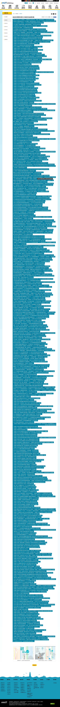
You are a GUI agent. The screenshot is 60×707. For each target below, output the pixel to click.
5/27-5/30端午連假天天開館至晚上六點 (46, 279)
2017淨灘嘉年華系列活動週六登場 (19, 320)
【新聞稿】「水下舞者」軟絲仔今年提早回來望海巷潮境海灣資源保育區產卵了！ (26, 561)
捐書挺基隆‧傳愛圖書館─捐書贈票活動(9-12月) (21, 239)
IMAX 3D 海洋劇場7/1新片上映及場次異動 (34, 341)
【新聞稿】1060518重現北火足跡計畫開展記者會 (41, 41)
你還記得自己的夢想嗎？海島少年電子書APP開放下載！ (22, 174)
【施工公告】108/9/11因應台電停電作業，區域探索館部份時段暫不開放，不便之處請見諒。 (28, 418)
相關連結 (41, 701)
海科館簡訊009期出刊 (38, 216)
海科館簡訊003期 (23, 212)
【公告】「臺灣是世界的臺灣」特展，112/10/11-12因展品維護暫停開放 (25, 143)
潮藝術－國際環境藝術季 (40, 19)
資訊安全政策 (29, 701)
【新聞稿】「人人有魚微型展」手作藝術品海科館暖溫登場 (22, 118)
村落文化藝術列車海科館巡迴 (51, 226)
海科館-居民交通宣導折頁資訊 (50, 221)
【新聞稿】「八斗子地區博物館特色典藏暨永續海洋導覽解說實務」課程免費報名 (26, 528)
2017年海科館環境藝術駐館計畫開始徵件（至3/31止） (22, 296)
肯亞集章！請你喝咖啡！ (29, 363)
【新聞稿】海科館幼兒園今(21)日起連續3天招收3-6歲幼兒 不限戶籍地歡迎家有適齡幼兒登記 (28, 541)
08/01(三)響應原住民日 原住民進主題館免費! (42, 355)
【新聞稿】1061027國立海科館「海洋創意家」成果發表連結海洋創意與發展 (26, 67)
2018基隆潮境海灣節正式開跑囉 (47, 185)
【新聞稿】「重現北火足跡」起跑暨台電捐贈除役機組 (43, 294)
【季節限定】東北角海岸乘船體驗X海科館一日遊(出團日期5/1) (23, 286)
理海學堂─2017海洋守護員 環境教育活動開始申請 (36, 299)
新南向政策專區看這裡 (51, 333)
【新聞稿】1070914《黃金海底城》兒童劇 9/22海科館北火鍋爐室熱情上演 (26, 97)
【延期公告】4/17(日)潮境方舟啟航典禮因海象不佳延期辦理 (23, 531)
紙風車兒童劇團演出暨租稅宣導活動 (19, 271)
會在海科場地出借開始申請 (17, 234)
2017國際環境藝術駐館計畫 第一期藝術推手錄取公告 (22, 282)
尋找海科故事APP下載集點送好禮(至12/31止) (20, 250)
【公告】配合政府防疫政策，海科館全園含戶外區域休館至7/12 (43, 588)
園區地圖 (3, 687)
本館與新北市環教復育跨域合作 (18, 21)
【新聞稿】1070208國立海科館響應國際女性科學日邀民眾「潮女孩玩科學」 (26, 75)
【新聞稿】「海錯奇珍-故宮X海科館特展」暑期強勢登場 (43, 406)
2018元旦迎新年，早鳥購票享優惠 (19, 350)
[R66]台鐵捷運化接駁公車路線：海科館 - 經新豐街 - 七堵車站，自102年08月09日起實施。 (28, 221)
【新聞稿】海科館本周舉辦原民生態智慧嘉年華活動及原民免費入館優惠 (25, 426)
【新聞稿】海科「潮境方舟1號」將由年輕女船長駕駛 (43, 558)
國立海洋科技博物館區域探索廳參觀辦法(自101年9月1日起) (23, 213)
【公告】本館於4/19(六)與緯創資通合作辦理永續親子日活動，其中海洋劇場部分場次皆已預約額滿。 (30, 129)
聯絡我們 (46, 3)
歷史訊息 (8, 690)
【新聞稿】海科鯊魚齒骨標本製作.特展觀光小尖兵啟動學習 (41, 480)
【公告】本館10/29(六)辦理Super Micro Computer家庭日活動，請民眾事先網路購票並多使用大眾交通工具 (31, 598)
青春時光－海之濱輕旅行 (47, 269)
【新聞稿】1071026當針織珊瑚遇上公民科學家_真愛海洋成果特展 (24, 99)
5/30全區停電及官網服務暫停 (18, 267)
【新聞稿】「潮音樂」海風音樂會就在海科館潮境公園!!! (41, 409)
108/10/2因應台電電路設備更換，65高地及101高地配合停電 (23, 422)
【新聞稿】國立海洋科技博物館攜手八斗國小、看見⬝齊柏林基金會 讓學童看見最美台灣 (27, 625)
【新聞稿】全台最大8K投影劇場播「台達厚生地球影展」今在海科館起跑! (25, 560)
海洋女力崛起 (16, 690)
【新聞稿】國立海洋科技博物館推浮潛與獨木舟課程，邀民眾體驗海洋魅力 (25, 490)
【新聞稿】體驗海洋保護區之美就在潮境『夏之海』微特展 (23, 509)
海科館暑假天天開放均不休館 (46, 274)
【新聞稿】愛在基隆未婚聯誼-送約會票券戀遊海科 (44, 587)
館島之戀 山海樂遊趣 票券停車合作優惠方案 (37, 360)
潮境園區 (23, 689)
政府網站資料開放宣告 (23, 701)
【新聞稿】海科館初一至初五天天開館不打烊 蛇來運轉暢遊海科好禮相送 (25, 612)
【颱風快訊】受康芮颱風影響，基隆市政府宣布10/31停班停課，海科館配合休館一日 (27, 631)
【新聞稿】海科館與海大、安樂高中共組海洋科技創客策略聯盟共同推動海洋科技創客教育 (28, 113)
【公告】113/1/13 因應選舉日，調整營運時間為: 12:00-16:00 (23, 126)
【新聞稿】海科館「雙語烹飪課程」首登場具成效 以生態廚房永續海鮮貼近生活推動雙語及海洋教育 (29, 542)
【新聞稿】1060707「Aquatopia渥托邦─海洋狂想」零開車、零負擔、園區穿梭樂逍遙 (27, 49)
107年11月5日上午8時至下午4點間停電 (46, 376)
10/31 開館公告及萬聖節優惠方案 (48, 245)
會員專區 (42, 3)
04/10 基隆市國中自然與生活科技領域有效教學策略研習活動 (23, 199)
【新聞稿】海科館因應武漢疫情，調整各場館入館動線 (22, 455)
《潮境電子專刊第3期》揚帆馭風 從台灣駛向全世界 (45, 314)
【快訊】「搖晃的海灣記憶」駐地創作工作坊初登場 (38, 181)
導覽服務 (3, 686)
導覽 (43, 0)
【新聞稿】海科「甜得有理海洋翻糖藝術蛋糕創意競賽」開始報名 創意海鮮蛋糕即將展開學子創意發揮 (30, 536)
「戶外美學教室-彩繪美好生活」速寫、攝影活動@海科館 (22, 291)
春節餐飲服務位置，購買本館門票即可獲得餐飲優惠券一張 (23, 334)
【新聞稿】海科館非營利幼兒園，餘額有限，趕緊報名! (22, 588)
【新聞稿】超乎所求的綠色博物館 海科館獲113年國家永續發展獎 (24, 633)
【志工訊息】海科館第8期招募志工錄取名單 (20, 256)
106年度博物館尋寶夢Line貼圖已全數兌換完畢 (42, 306)
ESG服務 (50, 7)
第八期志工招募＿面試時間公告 (46, 251)
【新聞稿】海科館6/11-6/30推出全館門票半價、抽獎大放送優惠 (24, 636)
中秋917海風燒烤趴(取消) (28, 234)
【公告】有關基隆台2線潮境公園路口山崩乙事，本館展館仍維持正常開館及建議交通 (27, 634)
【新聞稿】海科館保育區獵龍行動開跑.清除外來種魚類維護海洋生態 (24, 447)
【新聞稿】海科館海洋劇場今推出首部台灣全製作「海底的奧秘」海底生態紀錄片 (26, 550)
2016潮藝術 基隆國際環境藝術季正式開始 (48, 21)
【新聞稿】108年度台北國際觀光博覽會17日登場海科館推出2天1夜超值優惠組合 (26, 116)
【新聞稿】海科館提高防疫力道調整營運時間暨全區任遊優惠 (23, 506)
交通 (45, 0)
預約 (41, 0)
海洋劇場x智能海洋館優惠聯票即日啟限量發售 (38, 119)
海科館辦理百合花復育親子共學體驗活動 (20, 30)
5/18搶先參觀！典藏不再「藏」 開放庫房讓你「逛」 (22, 380)
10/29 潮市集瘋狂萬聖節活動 (36, 239)
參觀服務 (3, 7)
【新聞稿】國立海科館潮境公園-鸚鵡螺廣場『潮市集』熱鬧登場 (24, 587)
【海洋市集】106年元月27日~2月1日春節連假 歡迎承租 (37, 30)
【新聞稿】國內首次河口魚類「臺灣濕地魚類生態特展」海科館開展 (24, 469)
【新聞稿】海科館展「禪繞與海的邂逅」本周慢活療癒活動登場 (23, 474)
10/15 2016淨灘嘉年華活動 (46, 239)
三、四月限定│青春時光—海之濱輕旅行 (38, 298)
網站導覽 (38, 3)
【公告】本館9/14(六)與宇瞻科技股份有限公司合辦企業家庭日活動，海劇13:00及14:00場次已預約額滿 (30, 603)
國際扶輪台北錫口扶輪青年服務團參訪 (40, 228)
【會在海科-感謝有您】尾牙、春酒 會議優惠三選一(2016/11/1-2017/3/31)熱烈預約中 (27, 245)
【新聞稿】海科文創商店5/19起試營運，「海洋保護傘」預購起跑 (24, 488)
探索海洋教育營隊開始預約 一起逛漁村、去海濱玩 (33, 337)
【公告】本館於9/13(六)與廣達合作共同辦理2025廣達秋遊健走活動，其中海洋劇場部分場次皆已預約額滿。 (31, 134)
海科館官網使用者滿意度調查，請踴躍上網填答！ (21, 356)
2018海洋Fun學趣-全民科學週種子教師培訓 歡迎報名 (40, 329)
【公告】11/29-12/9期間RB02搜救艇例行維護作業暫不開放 (23, 601)
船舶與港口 (29, 691)
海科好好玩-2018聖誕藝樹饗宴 (18, 374)
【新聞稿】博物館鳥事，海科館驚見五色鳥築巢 (21, 494)
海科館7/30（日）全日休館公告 (39, 334)
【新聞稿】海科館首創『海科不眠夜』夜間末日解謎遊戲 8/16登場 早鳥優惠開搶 (26, 617)
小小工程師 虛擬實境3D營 (42, 26)
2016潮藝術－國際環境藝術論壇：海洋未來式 (32, 21)
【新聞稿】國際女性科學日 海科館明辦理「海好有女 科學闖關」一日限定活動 (26, 566)
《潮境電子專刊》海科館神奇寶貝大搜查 (20, 299)
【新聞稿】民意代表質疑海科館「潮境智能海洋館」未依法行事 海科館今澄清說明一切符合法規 (29, 544)
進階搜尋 (57, 0)
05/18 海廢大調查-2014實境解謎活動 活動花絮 (32, 229)
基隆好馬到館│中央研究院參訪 (31, 638)
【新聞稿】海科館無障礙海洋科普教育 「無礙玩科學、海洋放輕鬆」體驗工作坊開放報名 (28, 618)
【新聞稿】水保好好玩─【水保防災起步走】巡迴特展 (44, 472)
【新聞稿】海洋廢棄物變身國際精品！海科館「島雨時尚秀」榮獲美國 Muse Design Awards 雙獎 (29, 630)
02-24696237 (30, 703)
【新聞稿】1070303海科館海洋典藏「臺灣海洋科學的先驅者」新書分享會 (25, 78)
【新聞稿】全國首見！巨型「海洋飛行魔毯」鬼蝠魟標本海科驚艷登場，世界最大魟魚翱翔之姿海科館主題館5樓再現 (32, 611)
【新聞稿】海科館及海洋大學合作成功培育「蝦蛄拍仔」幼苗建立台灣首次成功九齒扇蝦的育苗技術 (29, 411)
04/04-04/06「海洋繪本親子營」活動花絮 (44, 196)
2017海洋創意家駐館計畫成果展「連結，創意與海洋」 (22, 347)
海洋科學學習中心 (29, 683)
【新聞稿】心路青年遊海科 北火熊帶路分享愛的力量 (43, 512)
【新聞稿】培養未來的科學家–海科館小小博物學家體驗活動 (23, 483)
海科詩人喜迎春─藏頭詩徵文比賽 (19, 638)
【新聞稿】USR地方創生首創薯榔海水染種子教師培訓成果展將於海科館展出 (26, 440)
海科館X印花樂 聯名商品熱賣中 (34, 331)
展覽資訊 (16, 682)
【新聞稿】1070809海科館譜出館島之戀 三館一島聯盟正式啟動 (23, 94)
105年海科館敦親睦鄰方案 (38, 172)
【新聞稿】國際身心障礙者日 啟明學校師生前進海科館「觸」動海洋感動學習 (26, 513)
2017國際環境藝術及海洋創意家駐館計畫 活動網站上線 (39, 315)
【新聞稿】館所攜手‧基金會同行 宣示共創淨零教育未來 (22, 135)
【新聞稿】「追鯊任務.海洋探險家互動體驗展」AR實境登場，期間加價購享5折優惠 (27, 461)
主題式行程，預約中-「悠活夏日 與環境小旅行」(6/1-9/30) (23, 277)
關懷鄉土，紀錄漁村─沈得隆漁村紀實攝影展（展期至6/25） (23, 306)
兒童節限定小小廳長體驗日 (17, 231)
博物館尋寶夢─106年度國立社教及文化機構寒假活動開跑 (23, 259)
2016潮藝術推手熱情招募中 (39, 263)
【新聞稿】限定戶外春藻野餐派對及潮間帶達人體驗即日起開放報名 (24, 496)
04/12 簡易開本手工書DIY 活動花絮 (31, 191)
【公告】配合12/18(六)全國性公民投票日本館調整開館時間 (45, 151)
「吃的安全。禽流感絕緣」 (28, 218)
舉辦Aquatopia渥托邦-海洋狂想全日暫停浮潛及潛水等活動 (23, 172)
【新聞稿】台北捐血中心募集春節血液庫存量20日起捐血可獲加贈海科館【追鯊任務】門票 (28, 459)
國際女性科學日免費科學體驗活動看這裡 (33, 639)
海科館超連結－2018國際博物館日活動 (48, 390)
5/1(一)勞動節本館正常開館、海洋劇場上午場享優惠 (22, 285)
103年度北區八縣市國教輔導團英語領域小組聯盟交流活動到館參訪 (24, 194)
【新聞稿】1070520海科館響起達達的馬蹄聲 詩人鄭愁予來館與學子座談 (25, 88)
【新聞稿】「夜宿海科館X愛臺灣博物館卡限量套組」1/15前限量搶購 (24, 464)
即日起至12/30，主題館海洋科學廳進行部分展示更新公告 (39, 250)
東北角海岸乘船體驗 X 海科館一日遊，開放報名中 (21, 298)
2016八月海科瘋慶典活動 (36, 274)
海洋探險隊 (29, 690)
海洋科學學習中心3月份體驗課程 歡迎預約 (38, 336)
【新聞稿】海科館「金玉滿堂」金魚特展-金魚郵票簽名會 (45, 104)
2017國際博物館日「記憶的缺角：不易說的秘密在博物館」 (40, 290)
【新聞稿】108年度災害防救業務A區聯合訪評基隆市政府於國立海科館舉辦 (25, 437)
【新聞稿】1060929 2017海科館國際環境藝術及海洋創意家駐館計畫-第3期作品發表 (27, 57)
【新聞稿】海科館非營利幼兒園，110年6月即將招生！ (22, 529)
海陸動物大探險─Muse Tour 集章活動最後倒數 (21, 358)
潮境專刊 (42, 684)
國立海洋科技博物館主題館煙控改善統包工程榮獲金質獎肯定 (44, 164)
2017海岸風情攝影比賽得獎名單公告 (19, 283)
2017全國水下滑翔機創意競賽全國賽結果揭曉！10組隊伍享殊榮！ (24, 170)
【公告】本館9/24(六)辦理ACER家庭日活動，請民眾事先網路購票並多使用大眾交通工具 (28, 596)
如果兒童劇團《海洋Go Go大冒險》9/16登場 (33, 320)
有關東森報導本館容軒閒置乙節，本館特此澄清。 (21, 54)
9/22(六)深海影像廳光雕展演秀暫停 (43, 364)
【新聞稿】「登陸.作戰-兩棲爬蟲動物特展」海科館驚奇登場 (23, 406)
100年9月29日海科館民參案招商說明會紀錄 (43, 210)
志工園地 (38, 701)
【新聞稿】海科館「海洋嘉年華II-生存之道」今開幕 (22, 555)
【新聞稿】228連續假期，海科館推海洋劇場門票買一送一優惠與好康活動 (25, 499)
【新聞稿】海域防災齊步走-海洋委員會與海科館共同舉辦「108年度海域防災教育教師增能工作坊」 (29, 477)
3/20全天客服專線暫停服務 (17, 314)
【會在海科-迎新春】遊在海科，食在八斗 (20, 186)
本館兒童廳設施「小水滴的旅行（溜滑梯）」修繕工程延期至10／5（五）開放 (41, 371)
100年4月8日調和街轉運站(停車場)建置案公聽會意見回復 (22, 204)
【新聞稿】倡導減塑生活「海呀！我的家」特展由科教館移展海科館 (24, 456)
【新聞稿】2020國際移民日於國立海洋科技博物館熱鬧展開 (23, 512)
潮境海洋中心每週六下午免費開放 (19, 19)
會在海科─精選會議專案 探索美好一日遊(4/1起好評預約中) (23, 264)
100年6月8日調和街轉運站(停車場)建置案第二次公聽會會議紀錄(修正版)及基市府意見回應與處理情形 (30, 209)
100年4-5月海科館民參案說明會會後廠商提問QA (21, 202)
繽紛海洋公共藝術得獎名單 (42, 188)
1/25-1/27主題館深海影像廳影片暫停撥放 (20, 371)
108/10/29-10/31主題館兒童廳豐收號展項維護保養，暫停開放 (23, 448)
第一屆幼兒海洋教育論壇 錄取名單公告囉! (36, 352)
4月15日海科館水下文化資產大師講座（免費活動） (36, 186)
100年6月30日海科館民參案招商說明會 (19, 207)
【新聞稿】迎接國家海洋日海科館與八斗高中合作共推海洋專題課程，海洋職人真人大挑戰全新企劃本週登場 (31, 525)
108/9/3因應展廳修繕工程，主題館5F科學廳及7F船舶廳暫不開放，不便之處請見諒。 (27, 414)
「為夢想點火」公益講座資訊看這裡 (38, 380)
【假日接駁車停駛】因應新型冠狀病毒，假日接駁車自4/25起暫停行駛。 (43, 579)
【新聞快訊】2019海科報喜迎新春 (40, 368)
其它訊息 (6, 29)
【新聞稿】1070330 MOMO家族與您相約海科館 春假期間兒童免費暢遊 (25, 91)
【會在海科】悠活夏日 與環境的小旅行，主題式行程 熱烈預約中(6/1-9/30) (25, 279)
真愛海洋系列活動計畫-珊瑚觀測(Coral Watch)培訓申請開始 (40, 339)
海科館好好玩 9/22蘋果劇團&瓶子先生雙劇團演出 (21, 361)
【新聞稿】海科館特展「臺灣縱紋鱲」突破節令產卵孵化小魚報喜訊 (24, 458)
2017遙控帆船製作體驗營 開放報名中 (42, 317)
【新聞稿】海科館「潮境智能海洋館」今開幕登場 (43, 553)
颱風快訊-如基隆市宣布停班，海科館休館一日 (21, 417)
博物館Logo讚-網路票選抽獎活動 (18, 180)
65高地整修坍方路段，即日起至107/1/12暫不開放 (46, 350)
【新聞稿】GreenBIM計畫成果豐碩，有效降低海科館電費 (22, 493)
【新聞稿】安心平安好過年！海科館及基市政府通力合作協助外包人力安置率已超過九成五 (28, 467)
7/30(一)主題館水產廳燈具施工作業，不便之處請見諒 (22, 162)
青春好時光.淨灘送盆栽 (17, 261)
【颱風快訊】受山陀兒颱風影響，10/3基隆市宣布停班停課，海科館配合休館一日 (26, 132)
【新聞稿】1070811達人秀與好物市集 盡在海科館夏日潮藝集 (23, 368)
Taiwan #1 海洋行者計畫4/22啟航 (30, 391)
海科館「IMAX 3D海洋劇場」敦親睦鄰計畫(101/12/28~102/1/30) (24, 215)
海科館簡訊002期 (16, 212)
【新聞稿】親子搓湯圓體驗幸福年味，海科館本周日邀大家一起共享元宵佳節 (26, 614)
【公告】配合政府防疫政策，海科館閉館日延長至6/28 (43, 118)
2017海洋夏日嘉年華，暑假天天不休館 (36, 307)
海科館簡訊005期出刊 (31, 212)
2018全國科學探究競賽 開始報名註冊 (38, 321)
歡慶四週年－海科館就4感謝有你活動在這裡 (20, 331)
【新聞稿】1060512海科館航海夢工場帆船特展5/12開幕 (22, 41)
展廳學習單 (29, 688)
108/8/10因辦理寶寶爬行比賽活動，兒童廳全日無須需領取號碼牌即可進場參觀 (26, 415)
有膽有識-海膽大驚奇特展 (41, 29)
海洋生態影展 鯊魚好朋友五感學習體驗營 (43, 266)
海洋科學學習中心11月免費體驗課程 (19, 248)
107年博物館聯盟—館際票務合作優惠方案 (20, 328)
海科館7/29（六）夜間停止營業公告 (19, 639)
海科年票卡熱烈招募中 (37, 174)
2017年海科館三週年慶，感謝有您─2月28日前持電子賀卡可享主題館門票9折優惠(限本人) (28, 253)
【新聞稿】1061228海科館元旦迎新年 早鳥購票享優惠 (44, 72)
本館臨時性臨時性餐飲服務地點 (31, 350)
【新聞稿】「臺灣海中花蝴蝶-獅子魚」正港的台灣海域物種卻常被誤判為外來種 (26, 547)
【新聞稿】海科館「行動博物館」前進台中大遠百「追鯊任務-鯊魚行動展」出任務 (27, 403)
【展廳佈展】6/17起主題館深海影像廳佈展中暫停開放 (46, 585)
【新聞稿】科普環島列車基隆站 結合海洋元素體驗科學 (22, 110)
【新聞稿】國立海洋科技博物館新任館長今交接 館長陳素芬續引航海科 (25, 137)
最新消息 (10, 7)
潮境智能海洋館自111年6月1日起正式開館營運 (21, 148)
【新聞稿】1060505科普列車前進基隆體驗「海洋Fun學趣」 (23, 40)
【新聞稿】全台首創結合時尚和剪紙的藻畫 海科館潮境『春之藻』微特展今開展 (26, 507)
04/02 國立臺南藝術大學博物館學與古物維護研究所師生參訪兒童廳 (24, 196)
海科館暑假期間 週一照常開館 (50, 387)
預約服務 (3, 684)
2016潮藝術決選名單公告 (48, 259)
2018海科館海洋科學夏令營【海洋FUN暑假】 (35, 387)
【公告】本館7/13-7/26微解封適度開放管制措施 (21, 591)
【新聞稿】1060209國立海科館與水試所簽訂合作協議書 (43, 32)
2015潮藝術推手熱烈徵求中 (40, 636)
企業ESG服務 (16, 692)
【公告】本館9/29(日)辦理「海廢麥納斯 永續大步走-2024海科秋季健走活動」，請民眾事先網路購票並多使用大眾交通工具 (33, 604)
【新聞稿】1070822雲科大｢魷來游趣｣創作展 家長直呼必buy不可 (24, 96)
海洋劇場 (36, 0)
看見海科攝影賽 (29, 224)
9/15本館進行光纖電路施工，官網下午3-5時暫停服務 (22, 321)
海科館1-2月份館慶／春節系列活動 (32, 258)
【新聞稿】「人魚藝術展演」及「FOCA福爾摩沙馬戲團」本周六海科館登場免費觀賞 (27, 428)
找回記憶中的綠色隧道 (36, 24)
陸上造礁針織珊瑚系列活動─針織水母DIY (39, 333)
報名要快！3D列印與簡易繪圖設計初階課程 (35, 247)
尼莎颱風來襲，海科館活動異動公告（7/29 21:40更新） (37, 344)
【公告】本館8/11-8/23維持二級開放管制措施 (21, 593)
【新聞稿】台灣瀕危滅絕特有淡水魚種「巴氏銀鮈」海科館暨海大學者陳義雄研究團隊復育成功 (29, 482)
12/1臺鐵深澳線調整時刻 (39, 231)
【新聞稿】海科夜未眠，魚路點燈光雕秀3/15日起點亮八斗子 (23, 558)
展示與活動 (16, 7)
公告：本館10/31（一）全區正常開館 (19, 244)
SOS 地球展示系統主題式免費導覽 (30, 374)
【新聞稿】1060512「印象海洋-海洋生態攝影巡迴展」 (44, 40)
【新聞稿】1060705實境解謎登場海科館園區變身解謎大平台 (23, 45)
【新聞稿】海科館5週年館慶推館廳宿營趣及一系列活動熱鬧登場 (24, 104)
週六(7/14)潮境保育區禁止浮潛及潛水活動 (34, 161)
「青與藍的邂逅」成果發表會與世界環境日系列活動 (22, 383)
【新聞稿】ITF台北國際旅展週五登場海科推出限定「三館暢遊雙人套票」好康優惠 (27, 471)
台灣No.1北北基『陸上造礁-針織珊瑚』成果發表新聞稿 (39, 175)
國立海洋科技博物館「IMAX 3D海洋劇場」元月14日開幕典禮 (23, 216)
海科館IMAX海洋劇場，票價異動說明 (19, 341)
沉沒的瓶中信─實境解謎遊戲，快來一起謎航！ (21, 307)
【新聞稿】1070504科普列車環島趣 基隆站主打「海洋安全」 (23, 81)
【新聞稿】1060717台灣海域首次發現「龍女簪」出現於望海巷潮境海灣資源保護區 (27, 53)
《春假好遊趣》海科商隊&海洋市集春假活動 (43, 35)
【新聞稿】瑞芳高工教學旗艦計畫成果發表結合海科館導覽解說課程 (24, 401)
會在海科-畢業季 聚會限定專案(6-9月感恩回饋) (21, 269)
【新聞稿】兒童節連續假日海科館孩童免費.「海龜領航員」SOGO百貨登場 (25, 498)
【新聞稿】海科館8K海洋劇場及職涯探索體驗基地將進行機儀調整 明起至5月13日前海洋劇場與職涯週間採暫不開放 (32, 537)
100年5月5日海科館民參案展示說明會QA (37, 202)
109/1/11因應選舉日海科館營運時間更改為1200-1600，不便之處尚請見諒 (25, 451)
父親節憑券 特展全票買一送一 (28, 272)
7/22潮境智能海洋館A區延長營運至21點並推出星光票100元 (23, 123)
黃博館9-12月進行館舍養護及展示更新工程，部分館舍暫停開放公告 (24, 364)
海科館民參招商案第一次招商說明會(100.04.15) (43, 199)
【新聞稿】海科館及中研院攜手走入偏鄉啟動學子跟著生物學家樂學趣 (25, 501)
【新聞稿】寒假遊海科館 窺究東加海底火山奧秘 (46, 569)
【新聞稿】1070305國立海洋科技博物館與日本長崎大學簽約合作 (24, 76)
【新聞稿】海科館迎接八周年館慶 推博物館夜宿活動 (43, 572)
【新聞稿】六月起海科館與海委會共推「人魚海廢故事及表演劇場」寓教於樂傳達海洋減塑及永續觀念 (30, 523)
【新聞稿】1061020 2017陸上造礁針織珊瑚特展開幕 (22, 64)
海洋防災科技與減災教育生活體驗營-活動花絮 (33, 223)
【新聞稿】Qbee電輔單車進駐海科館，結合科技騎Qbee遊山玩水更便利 (25, 563)
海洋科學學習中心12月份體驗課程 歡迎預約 (44, 348)
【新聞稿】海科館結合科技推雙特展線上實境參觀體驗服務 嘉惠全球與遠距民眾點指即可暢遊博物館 (29, 574)
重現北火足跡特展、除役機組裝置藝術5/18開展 (21, 293)
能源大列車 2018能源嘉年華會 (18, 337)
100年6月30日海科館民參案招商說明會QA (20, 210)
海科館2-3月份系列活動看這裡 (18, 304)
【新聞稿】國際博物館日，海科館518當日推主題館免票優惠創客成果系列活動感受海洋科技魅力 (29, 115)
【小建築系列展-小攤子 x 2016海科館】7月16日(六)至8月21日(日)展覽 (25, 26)
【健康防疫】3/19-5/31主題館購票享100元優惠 (38, 158)
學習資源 (30, 7)
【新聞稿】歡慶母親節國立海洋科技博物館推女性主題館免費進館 (43, 110)
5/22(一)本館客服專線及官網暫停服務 (33, 280)
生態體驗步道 (23, 692)
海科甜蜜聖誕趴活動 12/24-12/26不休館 (20, 251)
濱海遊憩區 (23, 690)
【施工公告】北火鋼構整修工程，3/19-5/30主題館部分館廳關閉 (24, 485)
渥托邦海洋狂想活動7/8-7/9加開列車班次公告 (21, 342)
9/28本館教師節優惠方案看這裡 (40, 56)
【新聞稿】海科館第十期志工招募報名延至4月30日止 (46, 496)
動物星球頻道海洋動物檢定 (17, 275)
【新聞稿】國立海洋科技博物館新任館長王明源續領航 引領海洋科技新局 (25, 615)
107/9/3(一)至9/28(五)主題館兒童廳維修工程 (39, 162)
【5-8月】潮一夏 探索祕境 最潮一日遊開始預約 (40, 383)
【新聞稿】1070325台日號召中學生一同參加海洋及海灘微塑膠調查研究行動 (26, 83)
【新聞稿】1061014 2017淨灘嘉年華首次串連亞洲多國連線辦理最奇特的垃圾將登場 (27, 61)
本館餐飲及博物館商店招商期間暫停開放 (39, 347)
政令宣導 (6, 36)
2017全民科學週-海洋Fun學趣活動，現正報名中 (41, 302)
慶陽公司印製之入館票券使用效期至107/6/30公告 (21, 329)
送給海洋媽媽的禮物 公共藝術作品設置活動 (45, 178)
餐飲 (39, 0)
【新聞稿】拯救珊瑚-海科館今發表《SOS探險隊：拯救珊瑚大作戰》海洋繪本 (26, 552)
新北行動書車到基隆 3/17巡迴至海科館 (34, 301)
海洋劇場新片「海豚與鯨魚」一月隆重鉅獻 (47, 256)
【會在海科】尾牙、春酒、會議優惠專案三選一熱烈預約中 (36, 248)
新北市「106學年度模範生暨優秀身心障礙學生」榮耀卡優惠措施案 (24, 348)
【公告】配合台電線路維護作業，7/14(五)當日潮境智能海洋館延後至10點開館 (26, 146)
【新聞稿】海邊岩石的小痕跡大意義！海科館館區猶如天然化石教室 (24, 564)
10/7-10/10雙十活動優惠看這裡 (38, 345)
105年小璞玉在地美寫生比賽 (39, 264)
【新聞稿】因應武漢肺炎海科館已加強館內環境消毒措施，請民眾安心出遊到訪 (26, 453)
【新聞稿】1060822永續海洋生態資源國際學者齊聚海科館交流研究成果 (25, 51)
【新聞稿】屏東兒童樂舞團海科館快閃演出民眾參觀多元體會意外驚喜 (25, 407)
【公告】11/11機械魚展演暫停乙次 (35, 599)
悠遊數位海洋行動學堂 (29, 685)
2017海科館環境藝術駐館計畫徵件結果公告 (31, 288)
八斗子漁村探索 (29, 695)
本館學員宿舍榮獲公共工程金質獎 (49, 177)
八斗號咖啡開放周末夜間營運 (18, 263)
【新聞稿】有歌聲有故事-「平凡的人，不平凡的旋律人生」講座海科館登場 (25, 510)
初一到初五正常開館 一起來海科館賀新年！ (20, 323)
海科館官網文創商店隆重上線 (18, 379)
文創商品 (41, 682)
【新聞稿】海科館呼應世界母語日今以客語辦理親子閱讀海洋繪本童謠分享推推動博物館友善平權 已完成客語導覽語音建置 (33, 131)
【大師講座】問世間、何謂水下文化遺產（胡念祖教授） (43, 393)
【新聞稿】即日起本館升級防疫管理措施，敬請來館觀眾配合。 (44, 509)
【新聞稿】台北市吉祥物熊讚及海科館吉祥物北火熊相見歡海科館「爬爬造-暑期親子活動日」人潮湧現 (30, 431)
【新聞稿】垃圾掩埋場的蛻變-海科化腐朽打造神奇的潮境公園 (23, 572)
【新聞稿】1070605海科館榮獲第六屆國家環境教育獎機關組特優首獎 (24, 89)
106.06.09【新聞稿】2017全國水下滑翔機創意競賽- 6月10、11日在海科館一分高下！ (27, 46)
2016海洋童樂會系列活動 (45, 261)
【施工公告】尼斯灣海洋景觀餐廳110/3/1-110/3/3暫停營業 (23, 159)
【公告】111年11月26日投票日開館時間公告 (20, 599)
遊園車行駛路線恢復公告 (17, 183)
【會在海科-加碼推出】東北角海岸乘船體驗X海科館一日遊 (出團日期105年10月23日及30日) (28, 236)
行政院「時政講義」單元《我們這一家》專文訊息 (35, 232)
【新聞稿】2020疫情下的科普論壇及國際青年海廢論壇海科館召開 (24, 521)
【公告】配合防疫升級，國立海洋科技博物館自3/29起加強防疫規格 (44, 529)
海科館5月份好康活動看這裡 (18, 288)
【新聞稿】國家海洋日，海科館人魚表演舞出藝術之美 (22, 526)
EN (35, 3)
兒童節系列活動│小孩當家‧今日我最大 (30, 178)
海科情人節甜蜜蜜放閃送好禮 (28, 228)
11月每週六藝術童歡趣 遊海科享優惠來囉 (20, 247)
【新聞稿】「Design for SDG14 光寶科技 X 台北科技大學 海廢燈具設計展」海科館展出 (27, 515)
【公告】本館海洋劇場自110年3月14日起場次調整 (21, 579)
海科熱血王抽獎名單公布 (17, 228)
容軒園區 (23, 686)
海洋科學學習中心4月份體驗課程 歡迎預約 (20, 390)
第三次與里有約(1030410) (17, 641)
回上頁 (34, 665)
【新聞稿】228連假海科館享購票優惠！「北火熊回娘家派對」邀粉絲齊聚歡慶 (26, 623)
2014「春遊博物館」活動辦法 (18, 185)
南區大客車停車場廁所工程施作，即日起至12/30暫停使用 (37, 326)
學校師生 (30, 3)
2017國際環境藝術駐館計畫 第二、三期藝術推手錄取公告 (45, 312)
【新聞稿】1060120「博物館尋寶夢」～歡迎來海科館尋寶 (23, 32)
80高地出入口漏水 (16, 372)
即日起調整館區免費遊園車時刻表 (29, 314)
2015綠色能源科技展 (44, 639)
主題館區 (23, 684)
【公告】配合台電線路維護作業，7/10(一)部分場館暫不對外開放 (24, 145)
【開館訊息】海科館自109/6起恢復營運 (41, 159)
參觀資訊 (3, 682)
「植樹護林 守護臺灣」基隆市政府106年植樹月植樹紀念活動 (23, 294)
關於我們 (23, 7)
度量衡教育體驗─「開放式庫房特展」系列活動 (39, 356)
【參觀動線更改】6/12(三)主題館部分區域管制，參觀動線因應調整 (24, 585)
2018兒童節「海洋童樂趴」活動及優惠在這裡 (20, 339)
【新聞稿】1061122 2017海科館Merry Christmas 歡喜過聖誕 (23, 72)
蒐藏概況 (35, 682)
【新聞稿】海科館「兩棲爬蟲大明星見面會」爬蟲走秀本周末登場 (24, 412)
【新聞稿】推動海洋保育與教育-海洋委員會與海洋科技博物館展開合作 (25, 434)
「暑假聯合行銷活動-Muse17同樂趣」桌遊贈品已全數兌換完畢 (23, 56)
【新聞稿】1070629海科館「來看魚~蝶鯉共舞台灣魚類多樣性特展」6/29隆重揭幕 (27, 92)
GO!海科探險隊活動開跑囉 (28, 267)
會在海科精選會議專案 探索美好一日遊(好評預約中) (30, 261)
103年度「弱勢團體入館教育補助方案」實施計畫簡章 (42, 224)
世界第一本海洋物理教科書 (29, 694)
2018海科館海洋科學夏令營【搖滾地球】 (20, 387)
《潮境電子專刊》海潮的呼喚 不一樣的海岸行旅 (40, 285)
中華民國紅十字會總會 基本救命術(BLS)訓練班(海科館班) (22, 164)
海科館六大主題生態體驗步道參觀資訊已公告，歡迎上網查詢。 (36, 180)
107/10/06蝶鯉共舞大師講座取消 (26, 372)
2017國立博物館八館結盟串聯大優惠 (45, 258)
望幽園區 (23, 687)
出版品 (42, 686)
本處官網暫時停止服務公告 (17, 218)
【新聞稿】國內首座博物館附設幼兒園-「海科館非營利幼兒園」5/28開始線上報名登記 (27, 595)
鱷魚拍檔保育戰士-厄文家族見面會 (47, 229)
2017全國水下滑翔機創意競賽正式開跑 (19, 301)
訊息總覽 (6, 16)
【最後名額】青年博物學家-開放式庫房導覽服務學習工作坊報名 (35, 379)
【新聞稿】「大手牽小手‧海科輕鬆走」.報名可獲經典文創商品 (23, 472)
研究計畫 (36, 684)
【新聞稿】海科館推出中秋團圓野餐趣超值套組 (47, 437)
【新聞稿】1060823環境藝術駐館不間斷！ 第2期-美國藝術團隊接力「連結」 (26, 43)
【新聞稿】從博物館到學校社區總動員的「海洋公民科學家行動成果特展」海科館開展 (27, 520)
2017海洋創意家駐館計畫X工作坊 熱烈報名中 (20, 309)
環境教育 (16, 686)
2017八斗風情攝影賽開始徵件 (34, 256)
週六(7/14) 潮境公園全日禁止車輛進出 (19, 161)
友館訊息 (6, 39)
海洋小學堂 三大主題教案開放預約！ (35, 390)
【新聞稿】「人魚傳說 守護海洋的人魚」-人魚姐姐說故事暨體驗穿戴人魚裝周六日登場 (27, 475)
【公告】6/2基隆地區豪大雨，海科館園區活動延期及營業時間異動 (43, 282)
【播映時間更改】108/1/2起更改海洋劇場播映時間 (34, 369)
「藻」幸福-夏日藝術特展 (17, 178)
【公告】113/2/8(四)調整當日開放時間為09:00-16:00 (22, 142)
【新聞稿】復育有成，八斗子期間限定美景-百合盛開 (42, 493)
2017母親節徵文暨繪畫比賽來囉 (39, 291)
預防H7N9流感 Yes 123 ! (47, 216)
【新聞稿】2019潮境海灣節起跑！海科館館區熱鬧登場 (22, 105)
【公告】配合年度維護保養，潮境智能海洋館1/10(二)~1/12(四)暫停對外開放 (26, 150)
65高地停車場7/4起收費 (50, 19)
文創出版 (43, 7)
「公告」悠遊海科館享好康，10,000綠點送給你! (21, 119)
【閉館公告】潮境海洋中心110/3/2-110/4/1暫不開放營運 (22, 577)
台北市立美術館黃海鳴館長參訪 (18, 191)
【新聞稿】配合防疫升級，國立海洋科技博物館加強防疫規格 (23, 553)
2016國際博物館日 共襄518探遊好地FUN (41, 267)
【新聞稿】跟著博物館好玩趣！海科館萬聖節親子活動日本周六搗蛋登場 (25, 445)
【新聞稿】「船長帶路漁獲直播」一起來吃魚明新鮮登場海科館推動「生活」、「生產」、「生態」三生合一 (31, 518)
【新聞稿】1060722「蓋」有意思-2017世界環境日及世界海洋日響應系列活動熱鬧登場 (27, 37)
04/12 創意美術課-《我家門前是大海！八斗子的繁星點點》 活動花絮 (24, 193)
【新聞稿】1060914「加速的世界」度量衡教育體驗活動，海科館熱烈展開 (25, 59)
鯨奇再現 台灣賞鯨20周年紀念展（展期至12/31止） (39, 310)
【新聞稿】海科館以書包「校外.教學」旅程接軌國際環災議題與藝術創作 (25, 502)
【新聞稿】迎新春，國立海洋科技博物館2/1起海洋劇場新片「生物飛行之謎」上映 (27, 568)
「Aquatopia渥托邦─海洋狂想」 (18, 22)
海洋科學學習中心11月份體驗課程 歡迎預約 (20, 353)
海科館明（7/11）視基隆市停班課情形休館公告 (36, 388)
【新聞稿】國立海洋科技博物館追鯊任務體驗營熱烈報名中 (23, 111)
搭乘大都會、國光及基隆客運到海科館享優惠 (20, 360)
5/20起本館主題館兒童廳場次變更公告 (19, 280)
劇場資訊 (15, 689)
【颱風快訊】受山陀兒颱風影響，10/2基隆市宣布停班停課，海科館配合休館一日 (26, 607)
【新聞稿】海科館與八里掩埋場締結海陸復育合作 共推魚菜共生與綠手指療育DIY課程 (27, 443)
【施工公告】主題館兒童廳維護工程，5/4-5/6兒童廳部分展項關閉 (24, 580)
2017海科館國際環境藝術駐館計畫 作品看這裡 (37, 342)
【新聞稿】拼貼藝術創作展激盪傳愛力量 (20, 429)
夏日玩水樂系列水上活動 (30, 266)
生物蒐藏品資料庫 (36, 688)
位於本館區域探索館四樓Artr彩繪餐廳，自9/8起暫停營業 (22, 345)
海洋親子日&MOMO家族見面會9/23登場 (38, 318)
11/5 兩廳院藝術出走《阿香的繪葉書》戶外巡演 (47, 242)
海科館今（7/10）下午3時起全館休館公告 (20, 388)
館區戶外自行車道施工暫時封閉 (29, 231)
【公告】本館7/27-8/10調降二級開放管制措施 (38, 591)
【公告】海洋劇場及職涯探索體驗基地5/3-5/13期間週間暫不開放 (24, 534)
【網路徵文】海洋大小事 (50, 388)
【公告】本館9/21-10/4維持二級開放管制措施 (37, 154)
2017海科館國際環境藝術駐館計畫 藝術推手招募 (46, 275)
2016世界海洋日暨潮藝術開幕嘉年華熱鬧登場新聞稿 (34, 22)
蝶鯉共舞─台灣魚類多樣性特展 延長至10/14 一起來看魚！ (23, 393)
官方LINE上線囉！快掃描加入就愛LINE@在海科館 (37, 328)
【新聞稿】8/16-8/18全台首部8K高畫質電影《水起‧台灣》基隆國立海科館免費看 (27, 432)
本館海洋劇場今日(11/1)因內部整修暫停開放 (20, 352)
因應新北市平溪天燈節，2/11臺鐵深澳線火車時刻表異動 (22, 302)
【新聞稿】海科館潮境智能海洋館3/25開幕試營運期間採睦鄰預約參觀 (25, 556)
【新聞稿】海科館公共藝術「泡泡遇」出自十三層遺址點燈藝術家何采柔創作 (26, 439)
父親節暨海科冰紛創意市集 (30, 19)
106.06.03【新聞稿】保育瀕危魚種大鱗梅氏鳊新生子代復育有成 (24, 35)
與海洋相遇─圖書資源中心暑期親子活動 (37, 358)
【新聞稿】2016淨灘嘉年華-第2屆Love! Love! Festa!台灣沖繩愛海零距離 (25, 242)
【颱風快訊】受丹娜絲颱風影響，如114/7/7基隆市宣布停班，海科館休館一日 (26, 626)
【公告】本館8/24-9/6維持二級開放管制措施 (20, 154)
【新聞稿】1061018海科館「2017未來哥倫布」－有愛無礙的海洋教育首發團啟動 (26, 62)
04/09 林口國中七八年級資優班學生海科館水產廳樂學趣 (39, 197)
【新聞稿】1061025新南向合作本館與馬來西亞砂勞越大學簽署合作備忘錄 (25, 65)
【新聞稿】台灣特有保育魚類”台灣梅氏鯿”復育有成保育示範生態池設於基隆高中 (27, 100)
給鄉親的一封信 (50, 180)
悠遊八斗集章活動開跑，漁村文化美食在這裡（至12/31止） (40, 309)
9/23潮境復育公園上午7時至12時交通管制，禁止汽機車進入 (23, 355)
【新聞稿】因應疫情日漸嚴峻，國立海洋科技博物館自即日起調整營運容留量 (26, 545)
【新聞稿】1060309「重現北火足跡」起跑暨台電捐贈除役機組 (40, 293)
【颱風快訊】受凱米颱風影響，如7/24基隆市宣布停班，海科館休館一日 (25, 127)
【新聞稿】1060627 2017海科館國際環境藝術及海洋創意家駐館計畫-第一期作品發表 (27, 38)
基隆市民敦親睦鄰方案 (41, 189)
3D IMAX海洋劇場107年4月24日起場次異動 (39, 377)
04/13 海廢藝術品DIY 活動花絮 (43, 191)
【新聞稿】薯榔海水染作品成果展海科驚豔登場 (47, 510)
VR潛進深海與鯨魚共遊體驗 (47, 271)
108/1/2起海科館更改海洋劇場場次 (19, 369)
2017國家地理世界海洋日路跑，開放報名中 (34, 283)
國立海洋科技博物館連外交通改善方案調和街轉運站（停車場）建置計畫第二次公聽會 (27, 205)
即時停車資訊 (56, 3)
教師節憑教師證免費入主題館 (18, 226)
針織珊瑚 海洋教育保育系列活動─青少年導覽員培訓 (22, 333)
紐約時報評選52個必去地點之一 (28, 641)
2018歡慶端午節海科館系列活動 (18, 385)
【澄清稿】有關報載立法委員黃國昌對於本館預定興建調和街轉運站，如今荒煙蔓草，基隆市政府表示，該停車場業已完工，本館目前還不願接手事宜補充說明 (35, 424)
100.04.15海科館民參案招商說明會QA (19, 201)
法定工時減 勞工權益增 (48, 232)
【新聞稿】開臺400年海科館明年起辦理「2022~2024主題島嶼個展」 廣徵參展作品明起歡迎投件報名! (30, 590)
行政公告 (6, 23)
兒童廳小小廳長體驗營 (48, 231)
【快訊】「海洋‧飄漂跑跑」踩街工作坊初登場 (21, 181)
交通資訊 (3, 689)
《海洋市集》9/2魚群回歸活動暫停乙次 (37, 54)
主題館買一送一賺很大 (41, 395)
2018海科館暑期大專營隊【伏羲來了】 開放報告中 (21, 396)
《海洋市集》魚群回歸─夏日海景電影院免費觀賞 (21, 310)
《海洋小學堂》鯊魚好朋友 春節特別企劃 (20, 326)
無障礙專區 (3, 690)
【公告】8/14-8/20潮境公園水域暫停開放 (41, 601)
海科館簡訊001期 (31, 210)
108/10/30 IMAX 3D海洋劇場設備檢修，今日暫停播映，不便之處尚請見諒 (25, 450)
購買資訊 (41, 687)
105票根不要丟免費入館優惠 (29, 263)
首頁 (13, 13)
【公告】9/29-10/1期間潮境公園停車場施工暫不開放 (40, 156)
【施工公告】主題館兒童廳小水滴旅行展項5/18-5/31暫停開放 (23, 151)
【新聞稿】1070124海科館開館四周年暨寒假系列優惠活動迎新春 (24, 73)
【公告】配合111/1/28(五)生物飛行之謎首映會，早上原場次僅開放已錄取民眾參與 (27, 107)
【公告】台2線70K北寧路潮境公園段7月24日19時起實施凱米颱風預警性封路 (26, 140)
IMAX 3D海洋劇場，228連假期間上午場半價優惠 (33, 304)
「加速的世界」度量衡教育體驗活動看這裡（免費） (22, 318)
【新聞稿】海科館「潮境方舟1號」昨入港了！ (21, 548)
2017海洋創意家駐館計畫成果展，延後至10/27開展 (37, 353)
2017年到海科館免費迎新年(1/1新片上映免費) (45, 255)
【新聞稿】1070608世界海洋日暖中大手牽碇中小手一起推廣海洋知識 (24, 395)
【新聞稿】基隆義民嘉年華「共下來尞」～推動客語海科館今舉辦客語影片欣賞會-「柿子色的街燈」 (30, 124)
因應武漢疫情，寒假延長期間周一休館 (39, 455)
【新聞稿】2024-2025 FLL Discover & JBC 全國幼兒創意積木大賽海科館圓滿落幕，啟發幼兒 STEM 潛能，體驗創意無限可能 (34, 139)
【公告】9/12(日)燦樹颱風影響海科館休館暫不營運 (21, 156)
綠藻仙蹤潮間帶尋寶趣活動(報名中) (19, 266)
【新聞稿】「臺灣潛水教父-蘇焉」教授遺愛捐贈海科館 (22, 409)
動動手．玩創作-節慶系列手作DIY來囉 (30, 275)
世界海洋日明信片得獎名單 (27, 183)
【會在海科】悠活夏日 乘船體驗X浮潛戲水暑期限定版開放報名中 (24, 317)
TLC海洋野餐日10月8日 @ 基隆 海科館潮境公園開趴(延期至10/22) (24, 29)
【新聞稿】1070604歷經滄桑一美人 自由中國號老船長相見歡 (23, 86)
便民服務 (51, 3)
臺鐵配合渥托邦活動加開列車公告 (35, 269)
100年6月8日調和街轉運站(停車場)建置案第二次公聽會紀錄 (37, 207)
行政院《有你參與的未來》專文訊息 (19, 232)
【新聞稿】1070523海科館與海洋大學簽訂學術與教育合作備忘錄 (24, 80)
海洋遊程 (56, 7)
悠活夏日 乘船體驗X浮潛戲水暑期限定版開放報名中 (33, 385)
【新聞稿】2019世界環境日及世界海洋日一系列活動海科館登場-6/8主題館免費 (26, 398)
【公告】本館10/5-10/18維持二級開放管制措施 (21, 158)
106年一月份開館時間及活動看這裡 (34, 251)
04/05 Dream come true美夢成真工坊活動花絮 (21, 197)
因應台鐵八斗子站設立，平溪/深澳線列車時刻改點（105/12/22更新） (25, 255)
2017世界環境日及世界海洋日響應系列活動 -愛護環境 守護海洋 (23, 312)
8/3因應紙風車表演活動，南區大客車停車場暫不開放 (45, 412)
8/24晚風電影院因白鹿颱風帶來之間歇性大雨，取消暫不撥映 (40, 417)
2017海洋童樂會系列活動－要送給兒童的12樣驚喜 (41, 296)
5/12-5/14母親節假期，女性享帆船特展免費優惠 (21, 290)
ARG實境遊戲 (16, 687)
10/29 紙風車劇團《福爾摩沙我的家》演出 (20, 240)
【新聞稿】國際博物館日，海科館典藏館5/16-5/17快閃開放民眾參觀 (24, 491)
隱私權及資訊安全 (16, 701)
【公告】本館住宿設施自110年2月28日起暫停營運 (42, 577)
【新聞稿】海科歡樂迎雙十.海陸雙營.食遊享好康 (21, 442)
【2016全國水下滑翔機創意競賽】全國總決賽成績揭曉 (22, 24)
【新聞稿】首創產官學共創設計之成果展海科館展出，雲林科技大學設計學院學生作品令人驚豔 (29, 466)
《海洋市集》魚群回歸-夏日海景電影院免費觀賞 (32, 185)
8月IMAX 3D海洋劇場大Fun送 (39, 272)
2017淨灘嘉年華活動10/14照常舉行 (45, 59)
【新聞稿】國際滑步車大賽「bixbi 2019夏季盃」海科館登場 (23, 399)
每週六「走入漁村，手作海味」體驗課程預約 (20, 325)
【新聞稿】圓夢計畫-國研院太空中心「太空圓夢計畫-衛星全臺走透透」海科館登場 (27, 517)
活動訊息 (16, 684)
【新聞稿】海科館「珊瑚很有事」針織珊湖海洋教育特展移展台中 (41, 494)
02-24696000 (23, 703)
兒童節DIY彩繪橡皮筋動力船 (42, 638)
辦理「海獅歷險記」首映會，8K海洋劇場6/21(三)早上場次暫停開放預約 (25, 121)
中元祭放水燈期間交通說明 (32, 188)
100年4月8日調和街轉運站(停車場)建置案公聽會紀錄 (36, 201)
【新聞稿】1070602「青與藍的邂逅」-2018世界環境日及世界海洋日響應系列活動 (27, 84)
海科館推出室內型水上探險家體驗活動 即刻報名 (39, 361)
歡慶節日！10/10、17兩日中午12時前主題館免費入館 (22, 366)
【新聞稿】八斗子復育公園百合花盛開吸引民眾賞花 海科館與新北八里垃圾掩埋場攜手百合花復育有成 (30, 576)
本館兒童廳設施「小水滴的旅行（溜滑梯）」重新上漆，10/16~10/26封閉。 (25, 376)
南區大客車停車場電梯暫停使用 (18, 363)
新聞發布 (6, 20)
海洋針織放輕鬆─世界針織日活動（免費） (36, 382)
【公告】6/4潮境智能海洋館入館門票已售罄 (37, 148)
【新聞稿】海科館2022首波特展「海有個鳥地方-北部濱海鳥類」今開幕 (25, 569)
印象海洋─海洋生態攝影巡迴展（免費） (20, 188)
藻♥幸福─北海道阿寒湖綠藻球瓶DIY (19, 224)
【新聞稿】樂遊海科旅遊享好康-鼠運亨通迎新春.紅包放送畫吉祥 (24, 463)
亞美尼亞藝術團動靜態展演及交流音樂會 (35, 323)
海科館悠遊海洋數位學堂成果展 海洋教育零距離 (21, 175)
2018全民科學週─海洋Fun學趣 (18, 391)
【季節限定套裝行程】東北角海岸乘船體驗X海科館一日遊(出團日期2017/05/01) (26, 34)
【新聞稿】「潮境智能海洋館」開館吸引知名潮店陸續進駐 (41, 555)
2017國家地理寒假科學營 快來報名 (19, 258)
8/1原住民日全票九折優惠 (17, 27)
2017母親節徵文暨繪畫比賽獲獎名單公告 (20, 344)
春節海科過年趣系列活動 (49, 183)
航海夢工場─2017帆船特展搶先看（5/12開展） (43, 286)
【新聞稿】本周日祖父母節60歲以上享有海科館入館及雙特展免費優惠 (25, 436)
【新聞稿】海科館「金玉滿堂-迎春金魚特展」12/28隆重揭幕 (23, 102)
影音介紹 (6, 26)
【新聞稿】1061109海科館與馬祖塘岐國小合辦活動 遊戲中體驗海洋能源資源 (26, 69)
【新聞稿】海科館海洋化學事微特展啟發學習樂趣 (21, 480)
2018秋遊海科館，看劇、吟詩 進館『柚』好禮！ (40, 366)
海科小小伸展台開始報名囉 (47, 223)
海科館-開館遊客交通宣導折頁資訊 (19, 223)
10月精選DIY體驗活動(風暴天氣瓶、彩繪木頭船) (37, 240)
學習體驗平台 (29, 696)
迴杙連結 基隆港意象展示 (17, 377)
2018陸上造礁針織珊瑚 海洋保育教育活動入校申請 (38, 325)
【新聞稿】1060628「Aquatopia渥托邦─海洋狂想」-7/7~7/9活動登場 (25, 48)
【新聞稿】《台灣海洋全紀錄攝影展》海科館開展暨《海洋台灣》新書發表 (25, 504)
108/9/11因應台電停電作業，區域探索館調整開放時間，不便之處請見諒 (25, 420)
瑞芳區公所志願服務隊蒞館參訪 (38, 183)
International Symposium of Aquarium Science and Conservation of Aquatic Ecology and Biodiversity (30, 169)
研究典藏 (36, 7)
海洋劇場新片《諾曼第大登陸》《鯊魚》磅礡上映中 (21, 336)
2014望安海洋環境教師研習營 (18, 229)
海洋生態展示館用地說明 (38, 204)
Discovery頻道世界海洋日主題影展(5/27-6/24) (21, 315)
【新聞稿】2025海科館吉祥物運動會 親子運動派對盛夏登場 (23, 628)
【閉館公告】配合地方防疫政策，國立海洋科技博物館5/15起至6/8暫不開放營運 (26, 153)
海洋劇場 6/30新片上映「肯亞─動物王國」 (20, 382)
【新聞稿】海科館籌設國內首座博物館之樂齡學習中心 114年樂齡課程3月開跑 (26, 622)
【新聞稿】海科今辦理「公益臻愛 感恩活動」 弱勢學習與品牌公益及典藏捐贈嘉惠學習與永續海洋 (29, 571)
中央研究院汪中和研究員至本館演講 (30, 189)
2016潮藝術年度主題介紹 (38, 259)
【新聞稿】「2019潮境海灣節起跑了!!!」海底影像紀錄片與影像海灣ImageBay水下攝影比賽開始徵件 (30, 108)
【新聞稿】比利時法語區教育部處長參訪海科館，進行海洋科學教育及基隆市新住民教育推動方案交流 (30, 478)
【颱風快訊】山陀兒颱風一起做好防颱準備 (20, 609)
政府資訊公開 (34, 701)
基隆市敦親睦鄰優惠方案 (46, 301)
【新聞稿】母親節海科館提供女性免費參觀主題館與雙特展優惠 (23, 539)
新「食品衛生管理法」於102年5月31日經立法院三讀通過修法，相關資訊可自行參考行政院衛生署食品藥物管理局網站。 (33, 220)
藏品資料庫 (36, 686)
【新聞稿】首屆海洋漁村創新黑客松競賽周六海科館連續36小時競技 (42, 442)
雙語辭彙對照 (11, 701)
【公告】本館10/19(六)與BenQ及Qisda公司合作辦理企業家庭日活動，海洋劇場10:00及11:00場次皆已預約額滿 (31, 606)
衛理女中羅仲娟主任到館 (50, 636)
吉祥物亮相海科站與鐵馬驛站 (38, 177)
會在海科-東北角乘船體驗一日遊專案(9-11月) (34, 271)
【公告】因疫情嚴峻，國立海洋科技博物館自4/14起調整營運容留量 (24, 533)
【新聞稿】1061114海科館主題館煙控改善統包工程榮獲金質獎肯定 (24, 70)
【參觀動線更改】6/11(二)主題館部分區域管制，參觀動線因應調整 (24, 583)
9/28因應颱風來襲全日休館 (27, 27)
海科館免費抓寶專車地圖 (17, 272)
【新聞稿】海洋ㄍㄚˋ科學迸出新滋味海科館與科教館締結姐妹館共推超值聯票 (26, 404)
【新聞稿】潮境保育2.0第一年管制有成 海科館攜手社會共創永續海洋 (24, 620)
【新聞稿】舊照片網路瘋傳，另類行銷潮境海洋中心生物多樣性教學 (24, 486)
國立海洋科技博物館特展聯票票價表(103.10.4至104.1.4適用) (34, 226)
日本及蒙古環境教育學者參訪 (18, 189)
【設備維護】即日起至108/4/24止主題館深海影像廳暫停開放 (23, 582)
